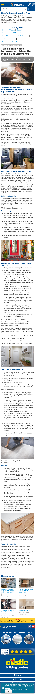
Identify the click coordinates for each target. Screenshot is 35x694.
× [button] (33, 684)
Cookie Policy (14, 689)
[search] (13, 9)
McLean (5, 645)
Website (31, 8)
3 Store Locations (29, 4)
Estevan (17, 645)
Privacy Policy (23, 689)
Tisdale (29, 645)
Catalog (33, 4)
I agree (9, 691)
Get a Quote (18, 679)
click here (7, 688)
